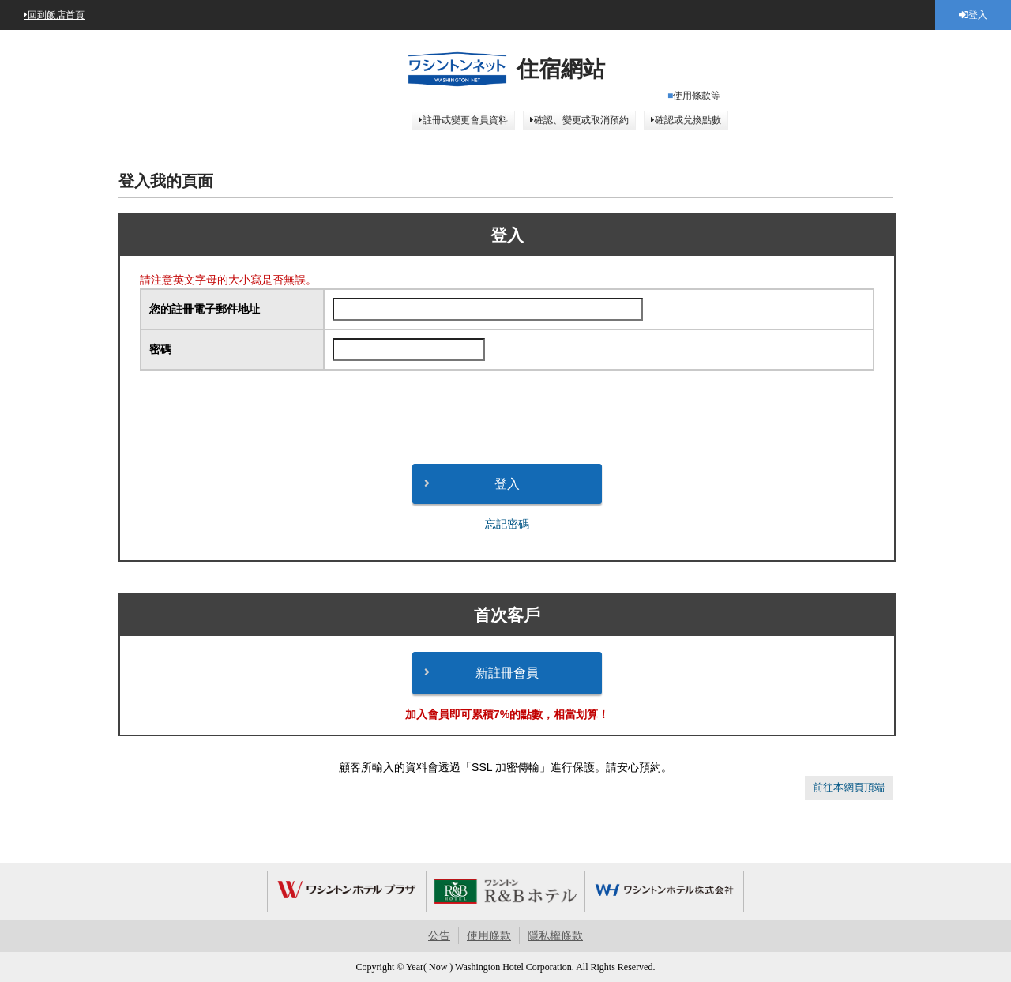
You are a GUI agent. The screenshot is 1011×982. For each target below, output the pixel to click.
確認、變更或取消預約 (581, 120)
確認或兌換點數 (688, 120)
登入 (977, 15)
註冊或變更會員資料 (465, 120)
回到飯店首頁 (56, 15)
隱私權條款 (555, 936)
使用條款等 (696, 95)
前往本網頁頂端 (849, 787)
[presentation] (507, 417)
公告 (439, 936)
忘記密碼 (507, 523)
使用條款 (489, 936)
